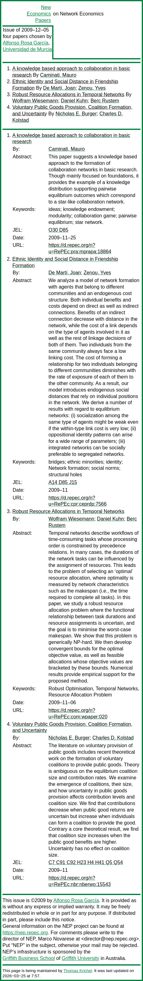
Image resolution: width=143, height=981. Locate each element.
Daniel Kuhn (74, 100)
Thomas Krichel (77, 970)
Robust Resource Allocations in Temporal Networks (68, 94)
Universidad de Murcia (27, 49)
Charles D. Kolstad (112, 737)
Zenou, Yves (92, 88)
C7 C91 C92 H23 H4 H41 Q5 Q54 (85, 862)
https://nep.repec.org (25, 932)
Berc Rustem (104, 100)
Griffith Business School (28, 958)
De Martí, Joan (59, 88)
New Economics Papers (39, 14)
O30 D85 (58, 230)
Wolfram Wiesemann (35, 100)
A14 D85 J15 (62, 482)
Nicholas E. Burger (76, 113)
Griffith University (80, 958)
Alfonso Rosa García (25, 42)
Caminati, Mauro (58, 75)
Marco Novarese (56, 938)
